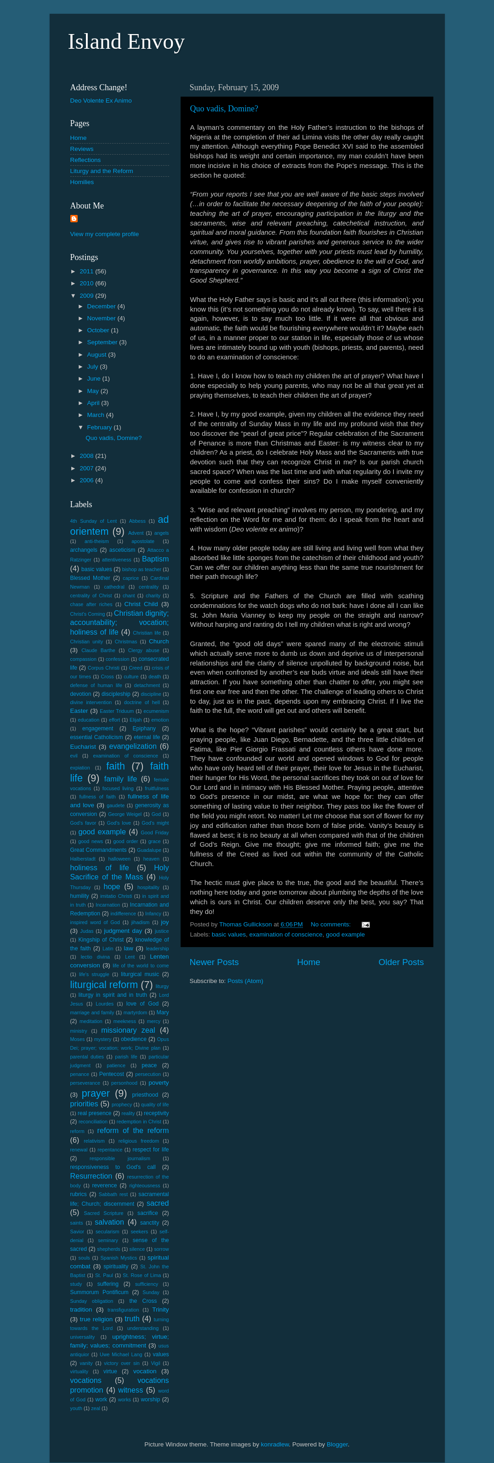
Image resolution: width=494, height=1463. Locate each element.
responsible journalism (120, 1158)
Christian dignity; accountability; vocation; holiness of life (119, 622)
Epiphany (144, 728)
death (154, 676)
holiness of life (99, 867)
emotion (160, 720)
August (97, 354)
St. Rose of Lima (142, 1275)
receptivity (156, 1113)
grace (154, 841)
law (128, 948)
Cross (107, 676)
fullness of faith (97, 796)
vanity (85, 1363)
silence (137, 1249)
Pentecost (111, 1074)
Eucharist (83, 746)
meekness (125, 1021)
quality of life (155, 1104)
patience (116, 1065)
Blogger (337, 1444)
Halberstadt (83, 859)
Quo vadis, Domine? (224, 108)
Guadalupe (149, 850)
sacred (158, 1203)
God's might (155, 823)
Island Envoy (126, 41)
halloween (119, 859)
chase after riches (91, 604)
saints (76, 1223)
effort (114, 720)
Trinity (160, 1309)
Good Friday (155, 832)
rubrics (78, 1194)
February (100, 427)
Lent (130, 957)
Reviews (82, 148)
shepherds (108, 1249)
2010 (87, 283)
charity (153, 595)
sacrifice (147, 1213)
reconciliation (93, 1121)
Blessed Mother (90, 578)
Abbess (137, 521)
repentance (109, 1149)
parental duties (87, 1056)
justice (162, 931)
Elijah (136, 720)
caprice (131, 578)
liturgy (162, 986)
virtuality (79, 1371)
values (161, 1354)
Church (159, 641)
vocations (86, 1380)
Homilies (82, 182)
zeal (95, 1408)
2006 (87, 480)
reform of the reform (133, 1130)
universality (82, 1337)
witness (130, 1390)
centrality (149, 587)
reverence (104, 1185)
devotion (80, 694)
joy (165, 922)
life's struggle (94, 974)
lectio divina (95, 957)
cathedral (114, 587)
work (101, 1399)
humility (79, 896)
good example (345, 934)
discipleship (116, 694)
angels (161, 533)
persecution (148, 1074)
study (76, 1284)
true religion (96, 1319)
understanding (143, 1328)
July (93, 366)
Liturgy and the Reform (101, 171)
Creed (135, 668)
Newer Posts (214, 962)
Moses (77, 1039)
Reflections (85, 159)
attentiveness (116, 559)
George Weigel (125, 814)
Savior (77, 1231)
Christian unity (86, 641)
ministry (78, 1031)
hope (111, 886)
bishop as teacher (141, 569)
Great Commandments (98, 850)
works (124, 1399)
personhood (124, 1083)
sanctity (149, 1223)
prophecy (122, 1104)
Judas (87, 931)
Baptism (155, 559)
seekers (139, 1231)
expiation (80, 767)
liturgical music (140, 974)
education (88, 720)
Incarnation (108, 905)
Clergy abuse (143, 650)
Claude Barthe (98, 650)
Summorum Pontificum (99, 1292)
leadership (157, 948)
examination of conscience (286, 934)
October (99, 330)
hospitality (148, 887)
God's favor (83, 823)
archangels (83, 550)
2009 (87, 295)
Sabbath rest (113, 1194)
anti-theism (97, 541)
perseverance (85, 1083)
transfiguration (123, 1310)
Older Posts (401, 962)
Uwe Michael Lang (121, 1354)
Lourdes (105, 1003)
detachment (147, 685)
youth (76, 1408)
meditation (90, 1021)
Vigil (155, 1363)
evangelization (133, 746)
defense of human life (96, 685)
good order (126, 841)
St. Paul (104, 1275)
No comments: (331, 924)
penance (79, 1074)
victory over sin (121, 1363)
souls (84, 1258)
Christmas (126, 641)
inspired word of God (95, 922)
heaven (151, 859)
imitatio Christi (116, 896)
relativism (94, 1141)
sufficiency (146, 1284)
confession (118, 659)
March (96, 414)
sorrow (161, 1249)
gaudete (116, 805)
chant (129, 595)
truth (132, 1318)
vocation (144, 1371)
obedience (134, 1039)
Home (308, 962)
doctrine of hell (142, 702)
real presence (95, 1113)
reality (128, 1113)
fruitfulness (157, 788)
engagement (98, 728)
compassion (83, 659)
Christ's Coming (87, 614)
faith (115, 766)
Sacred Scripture (103, 1213)
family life (120, 779)
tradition (81, 1309)
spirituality (115, 1266)
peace (149, 1065)
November (102, 318)
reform (77, 1131)
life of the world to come (141, 965)
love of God (142, 1003)
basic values (229, 934)
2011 (87, 271)
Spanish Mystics (118, 1258)
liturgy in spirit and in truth (113, 995)
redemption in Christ (139, 1121)
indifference (123, 913)
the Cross (143, 1301)
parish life (126, 1056)
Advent (136, 533)
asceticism (122, 550)
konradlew (275, 1444)
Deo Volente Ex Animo (101, 100)
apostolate (142, 541)
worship (150, 1399)
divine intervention (91, 702)
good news (90, 841)
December (102, 306)
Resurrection (91, 1176)
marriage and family (92, 1012)
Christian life (147, 633)
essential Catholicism (96, 737)
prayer (96, 1093)
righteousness (144, 1185)
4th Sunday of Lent (93, 521)
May (94, 390)
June (94, 378)
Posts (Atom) (245, 980)
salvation (109, 1222)
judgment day (123, 930)
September (103, 342)
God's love (119, 823)
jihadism (140, 922)
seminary (108, 1240)
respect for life (150, 1149)
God (156, 814)
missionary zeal (128, 1030)
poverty (158, 1082)
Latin (107, 948)
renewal (79, 1149)
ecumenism (156, 711)
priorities (84, 1103)
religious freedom (139, 1141)
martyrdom (136, 1012)
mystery (103, 1039)
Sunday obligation (92, 1301)
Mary (163, 1012)
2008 (87, 455)
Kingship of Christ (101, 940)
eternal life (147, 737)
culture (131, 676)
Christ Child (141, 604)
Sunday (150, 1292)
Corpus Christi (103, 668)
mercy (153, 1021)
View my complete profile (104, 234)
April (94, 402)
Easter (79, 710)
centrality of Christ (91, 595)
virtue (110, 1371)
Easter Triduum (117, 711)
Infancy (153, 913)
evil (74, 755)
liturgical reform (104, 984)
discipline (151, 694)
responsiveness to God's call (113, 1167)
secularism (107, 1231)
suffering (108, 1284)
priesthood (145, 1095)
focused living (118, 788)
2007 (87, 468)
